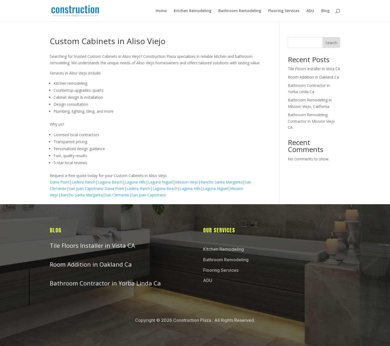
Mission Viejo (186, 182)
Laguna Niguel (160, 182)
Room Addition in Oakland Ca (313, 77)
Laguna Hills (135, 182)
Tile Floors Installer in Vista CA (314, 68)
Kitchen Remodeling (192, 11)
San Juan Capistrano (86, 188)
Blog (325, 11)
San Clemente (117, 194)
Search (331, 42)
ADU (310, 11)
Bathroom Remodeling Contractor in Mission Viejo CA (311, 121)
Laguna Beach (110, 182)
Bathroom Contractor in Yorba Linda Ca (105, 283)
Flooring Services (283, 11)
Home (161, 11)
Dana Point (59, 182)
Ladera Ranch (83, 182)
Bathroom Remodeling (239, 11)
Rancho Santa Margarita (221, 182)
